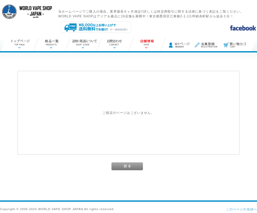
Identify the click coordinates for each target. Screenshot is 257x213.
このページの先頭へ (241, 209)
